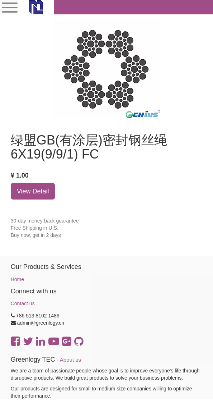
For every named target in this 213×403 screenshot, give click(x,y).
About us (70, 360)
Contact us (23, 303)
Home (17, 279)
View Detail (33, 191)
